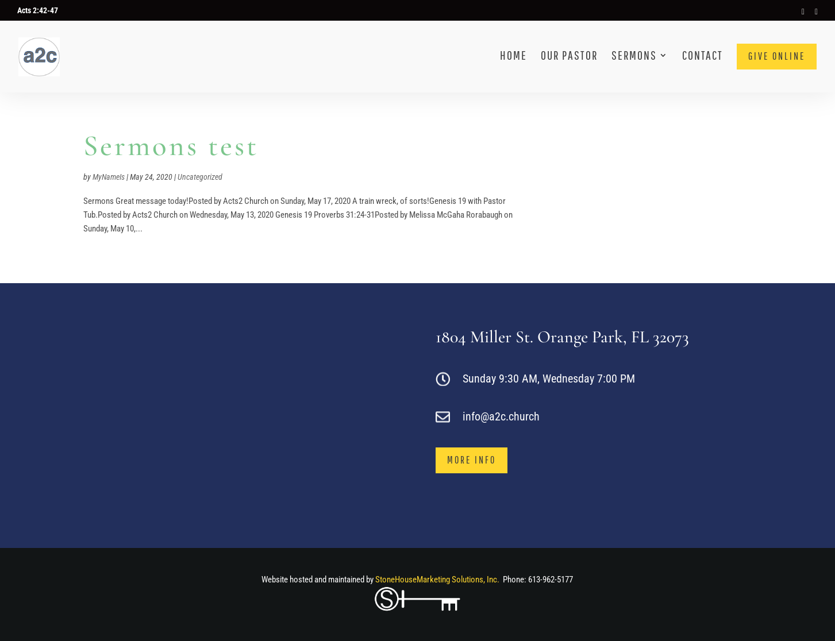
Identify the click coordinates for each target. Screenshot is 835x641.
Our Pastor (569, 56)
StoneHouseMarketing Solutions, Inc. (437, 579)
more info (471, 460)
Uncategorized (200, 177)
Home (513, 56)
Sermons (634, 56)
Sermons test (171, 146)
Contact (702, 56)
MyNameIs (109, 177)
